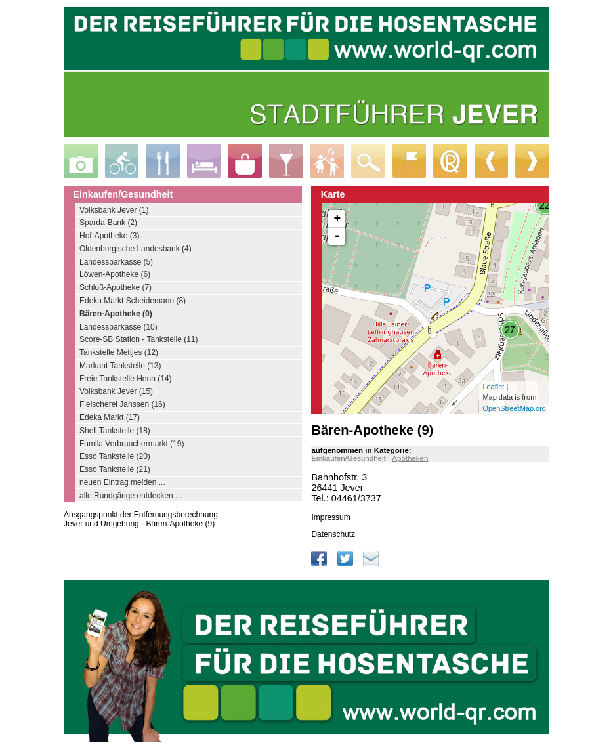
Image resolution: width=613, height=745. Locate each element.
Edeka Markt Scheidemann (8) (132, 300)
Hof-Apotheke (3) (109, 235)
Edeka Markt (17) (109, 417)
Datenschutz (333, 534)
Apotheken (410, 458)
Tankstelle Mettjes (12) (118, 352)
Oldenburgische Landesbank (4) (135, 248)
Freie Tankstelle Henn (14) (125, 378)
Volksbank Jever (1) (113, 210)
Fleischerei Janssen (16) (122, 404)
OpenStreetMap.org (514, 408)
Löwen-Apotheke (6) (114, 274)
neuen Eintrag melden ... (122, 482)
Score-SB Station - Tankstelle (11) (138, 339)
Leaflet (493, 387)
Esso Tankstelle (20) (114, 456)
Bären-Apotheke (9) (115, 313)
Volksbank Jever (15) (116, 391)
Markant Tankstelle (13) (120, 365)
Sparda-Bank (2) (108, 222)
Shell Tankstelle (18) (114, 430)
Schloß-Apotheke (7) (115, 287)
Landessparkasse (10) (118, 326)
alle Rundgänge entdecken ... (130, 495)
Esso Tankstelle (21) (114, 469)
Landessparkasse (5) (116, 261)
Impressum (330, 517)
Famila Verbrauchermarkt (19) (131, 443)
